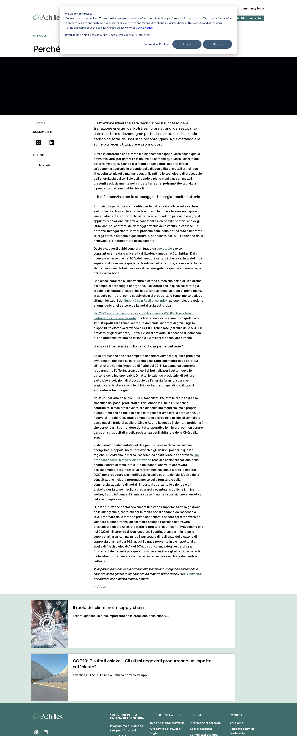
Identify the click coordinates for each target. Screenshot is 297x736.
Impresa (202, 5)
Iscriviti (44, 165)
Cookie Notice (144, 27)
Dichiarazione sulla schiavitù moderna (172, 715)
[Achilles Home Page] (48, 14)
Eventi (194, 691)
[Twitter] (36, 683)
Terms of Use (131, 719)
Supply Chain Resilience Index (145, 301)
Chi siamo (236, 673)
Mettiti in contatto (248, 15)
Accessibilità (82, 715)
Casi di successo (201, 679)
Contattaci (237, 696)
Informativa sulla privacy (217, 715)
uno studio (164, 249)
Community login (252, 5)
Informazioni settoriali (206, 673)
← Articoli (39, 123)
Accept (187, 44)
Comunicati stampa (204, 685)
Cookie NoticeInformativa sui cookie (118, 715)
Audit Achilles (119, 687)
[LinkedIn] (45, 683)
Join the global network (167, 673)
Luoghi (234, 690)
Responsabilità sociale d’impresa (95, 719)
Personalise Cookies (156, 44)
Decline (217, 44)
